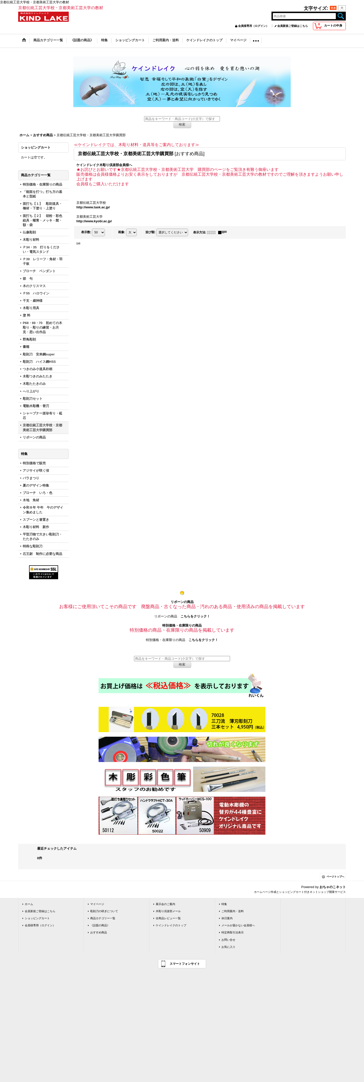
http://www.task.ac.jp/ (93, 207)
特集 (224, 904)
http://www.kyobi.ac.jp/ (94, 221)
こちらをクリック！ (195, 616)
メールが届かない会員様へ (238, 925)
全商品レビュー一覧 (168, 918)
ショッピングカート (37, 918)
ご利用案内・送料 (232, 911)
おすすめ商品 (98, 932)
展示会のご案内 (165, 904)
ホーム (29, 904)
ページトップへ (335, 876)
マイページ (97, 904)
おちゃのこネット (333, 887)
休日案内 (227, 918)
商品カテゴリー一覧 (102, 918)
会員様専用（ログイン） (253, 25)
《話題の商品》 (100, 925)
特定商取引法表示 (232, 932)
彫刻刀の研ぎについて (104, 911)
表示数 (86, 232)
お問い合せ (228, 939)
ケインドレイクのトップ (171, 925)
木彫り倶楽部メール (168, 911)
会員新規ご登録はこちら (292, 25)
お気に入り (228, 946)
